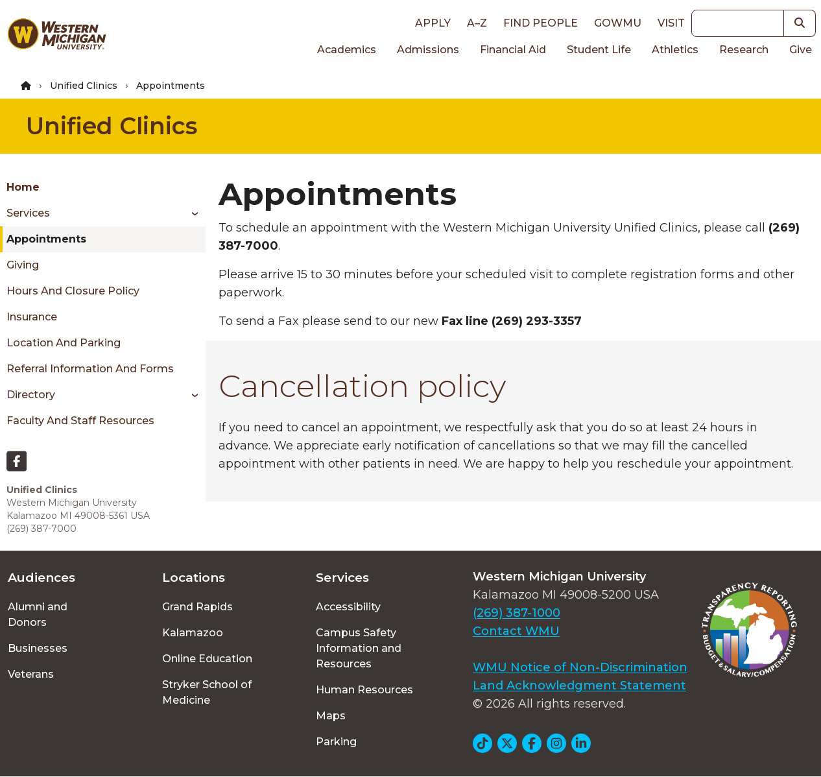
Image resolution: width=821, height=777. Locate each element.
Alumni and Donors (37, 614)
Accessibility (348, 607)
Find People (540, 23)
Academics (346, 49)
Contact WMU (516, 631)
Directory (30, 394)
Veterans (31, 674)
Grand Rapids (197, 607)
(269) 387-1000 (516, 613)
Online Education (207, 658)
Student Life (599, 49)
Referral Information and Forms (90, 369)
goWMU (617, 23)
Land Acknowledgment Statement (579, 685)
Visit (671, 23)
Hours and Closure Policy (72, 291)
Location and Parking (63, 343)
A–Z (477, 23)
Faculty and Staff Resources (80, 420)
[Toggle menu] (190, 213)
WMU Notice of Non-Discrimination (580, 667)
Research (743, 49)
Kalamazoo (192, 633)
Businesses (37, 648)
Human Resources (364, 690)
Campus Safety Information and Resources (358, 648)
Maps (331, 716)
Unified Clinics (83, 85)
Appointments (46, 239)
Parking (336, 741)
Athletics (675, 49)
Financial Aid (513, 49)
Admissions (428, 49)
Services (28, 213)
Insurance (31, 317)
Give (800, 49)
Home (23, 187)
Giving (22, 265)
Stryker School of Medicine (207, 692)
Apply (433, 23)
